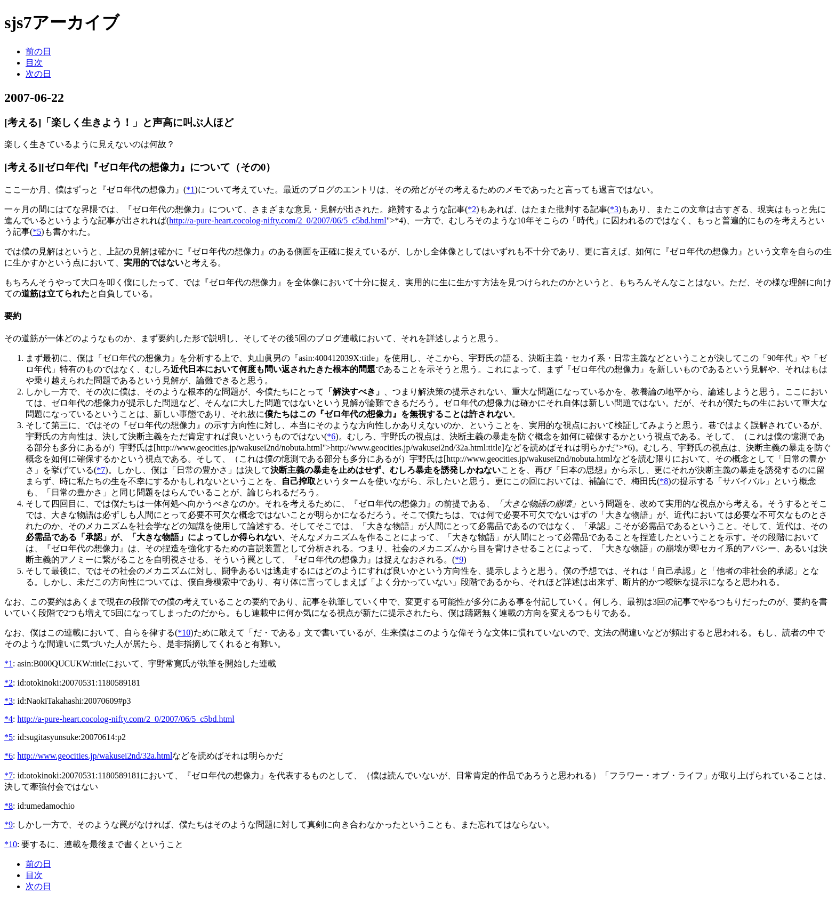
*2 (472, 209)
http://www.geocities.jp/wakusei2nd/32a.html (94, 755)
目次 (34, 62)
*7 (101, 469)
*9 (459, 559)
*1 (190, 189)
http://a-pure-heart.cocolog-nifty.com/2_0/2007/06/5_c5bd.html (277, 220)
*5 (37, 231)
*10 (184, 632)
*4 (8, 718)
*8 (664, 481)
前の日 (38, 51)
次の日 (38, 73)
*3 (614, 209)
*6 (331, 436)
